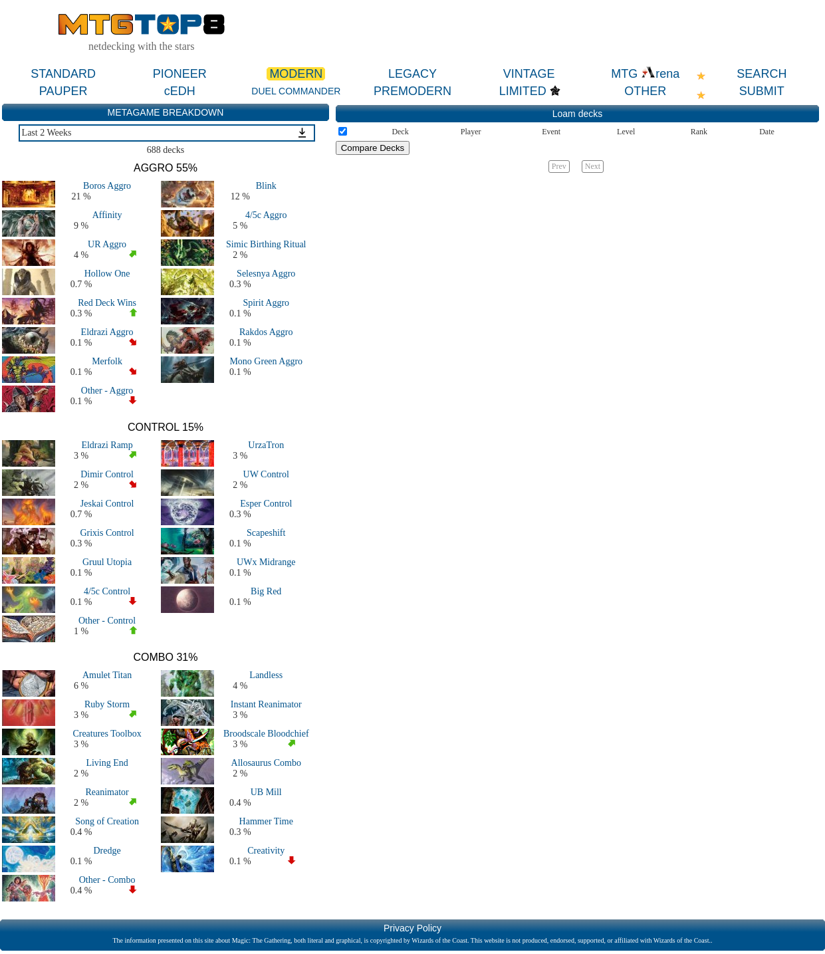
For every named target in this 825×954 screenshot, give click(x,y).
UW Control (266, 474)
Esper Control (266, 504)
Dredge (106, 851)
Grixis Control (107, 533)
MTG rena (645, 73)
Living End (107, 763)
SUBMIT (761, 91)
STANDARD (63, 73)
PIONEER (180, 73)
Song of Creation (107, 821)
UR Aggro (107, 244)
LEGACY (412, 73)
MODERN (296, 73)
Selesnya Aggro (266, 274)
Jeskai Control (107, 504)
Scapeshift (266, 533)
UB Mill (266, 792)
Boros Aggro (107, 186)
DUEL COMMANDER (295, 91)
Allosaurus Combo (266, 763)
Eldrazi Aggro (107, 332)
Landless (266, 675)
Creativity (266, 851)
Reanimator (106, 792)
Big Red (266, 591)
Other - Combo (107, 880)
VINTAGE (529, 73)
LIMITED (522, 91)
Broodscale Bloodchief (266, 734)
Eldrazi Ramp (106, 445)
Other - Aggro (107, 391)
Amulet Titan (107, 675)
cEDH (179, 91)
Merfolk (107, 361)
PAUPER (63, 91)
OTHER (645, 91)
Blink (266, 186)
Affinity (107, 215)
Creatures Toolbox (106, 734)
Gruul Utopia (107, 562)
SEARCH (761, 73)
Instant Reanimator (266, 704)
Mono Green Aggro (265, 361)
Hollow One (107, 274)
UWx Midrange (266, 562)
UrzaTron (266, 445)
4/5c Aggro (266, 215)
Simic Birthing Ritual (266, 244)
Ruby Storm (107, 704)
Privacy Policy (412, 928)
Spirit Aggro (266, 303)
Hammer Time (266, 821)
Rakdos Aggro (266, 332)
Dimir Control (107, 474)
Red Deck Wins (107, 303)
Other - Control (107, 621)
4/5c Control (107, 591)
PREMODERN (412, 91)
